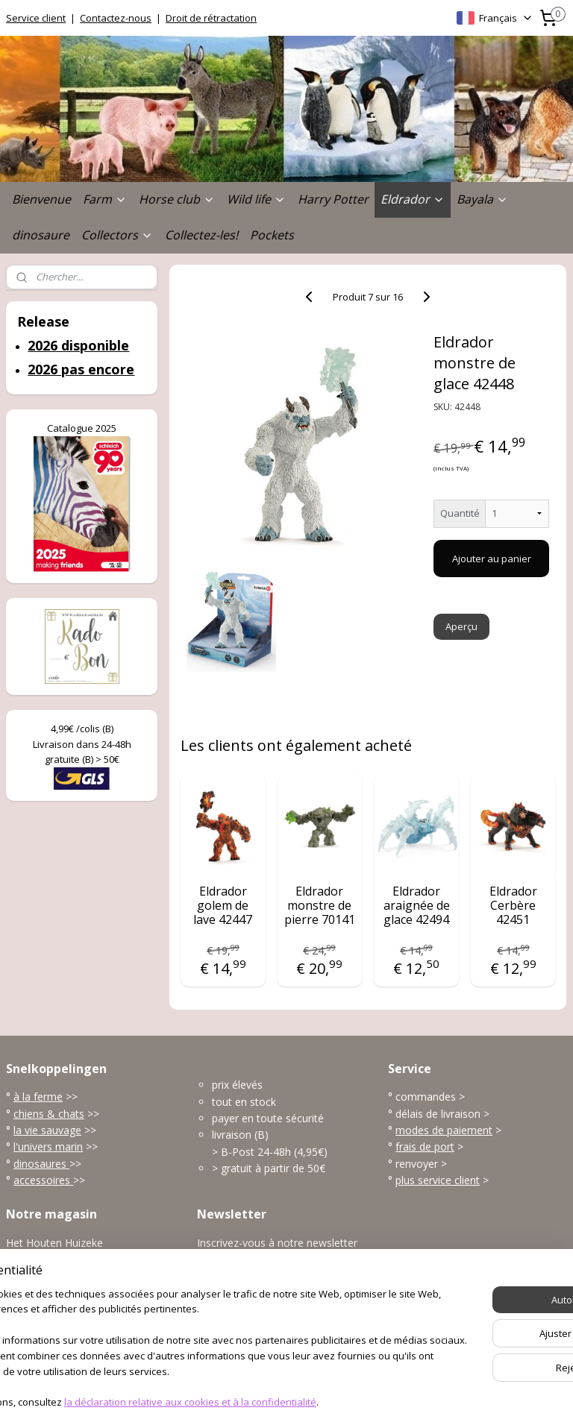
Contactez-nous (115, 18)
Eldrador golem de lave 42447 (223, 906)
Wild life (256, 199)
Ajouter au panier (491, 558)
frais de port (424, 1146)
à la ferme (38, 1096)
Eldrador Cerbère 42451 (513, 906)
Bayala (482, 199)
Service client (36, 18)
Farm (105, 199)
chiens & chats (48, 1114)
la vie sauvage (47, 1130)
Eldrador (413, 199)
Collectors (117, 235)
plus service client (437, 1180)
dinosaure (40, 235)
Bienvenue (41, 199)
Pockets (272, 235)
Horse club (177, 199)
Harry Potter (333, 199)
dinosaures (41, 1164)
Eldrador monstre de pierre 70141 (319, 906)
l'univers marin (48, 1146)
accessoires (43, 1180)
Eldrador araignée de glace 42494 (416, 906)
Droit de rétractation (211, 18)
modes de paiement (443, 1130)
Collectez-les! (201, 235)
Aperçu (462, 626)
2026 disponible (78, 345)
